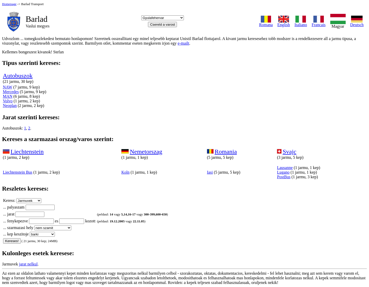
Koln (125, 172)
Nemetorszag (146, 151)
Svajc (289, 151)
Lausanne (285, 167)
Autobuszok (18, 75)
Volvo (8, 101)
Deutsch (357, 23)
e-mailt (183, 43)
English (283, 23)
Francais (318, 23)
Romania (226, 151)
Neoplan (10, 105)
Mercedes (11, 92)
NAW (7, 87)
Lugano (283, 172)
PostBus (283, 177)
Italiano (300, 23)
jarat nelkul (28, 264)
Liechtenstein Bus (17, 172)
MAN (7, 96)
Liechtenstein (27, 151)
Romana (266, 23)
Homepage (9, 4)
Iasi (210, 172)
